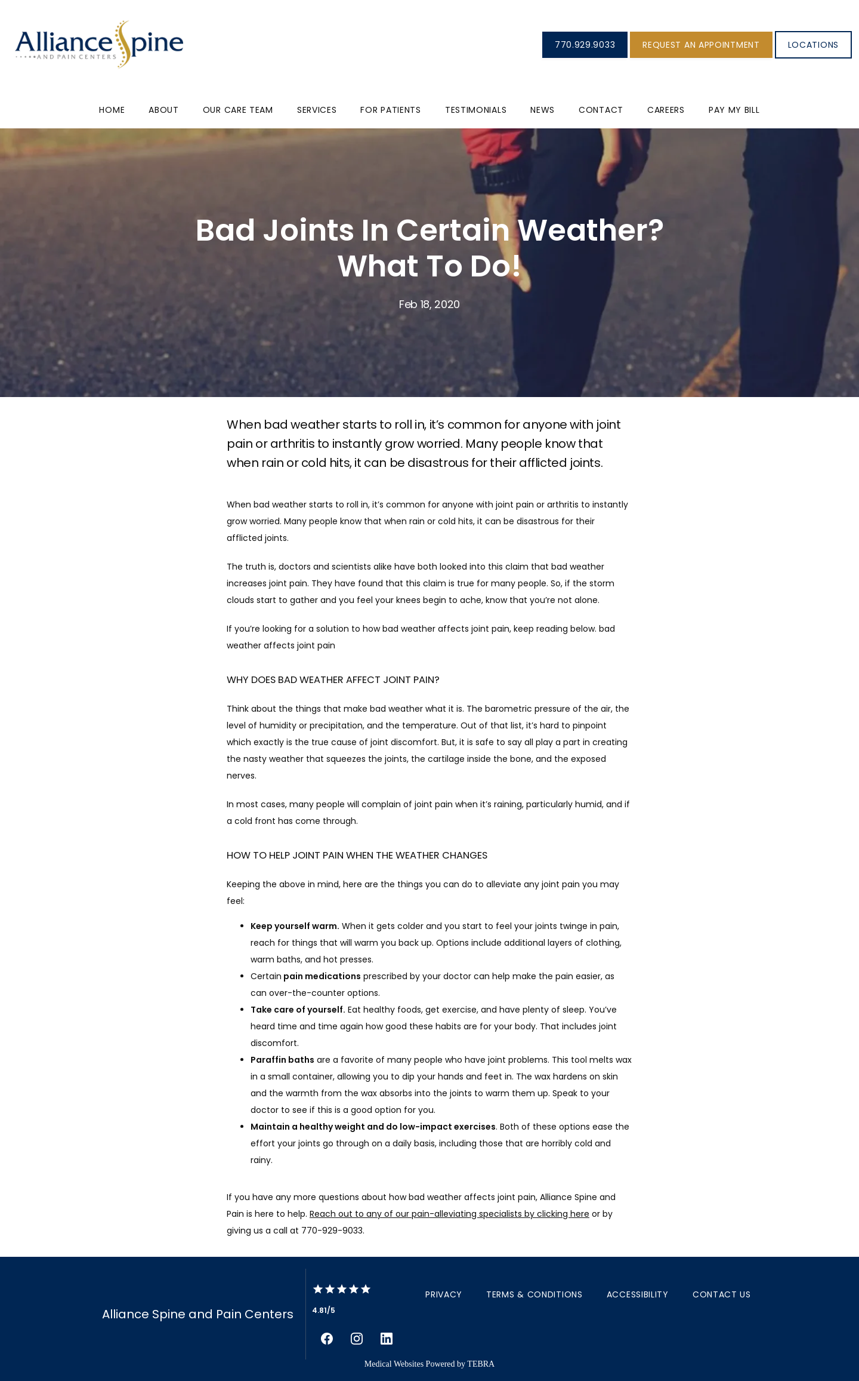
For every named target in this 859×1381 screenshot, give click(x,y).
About (164, 110)
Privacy (443, 1294)
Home (112, 110)
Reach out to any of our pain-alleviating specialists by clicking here (449, 1214)
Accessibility (638, 1294)
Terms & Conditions (534, 1294)
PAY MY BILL (734, 110)
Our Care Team (238, 110)
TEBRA (481, 1364)
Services (317, 110)
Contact (601, 110)
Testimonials (475, 110)
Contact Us (722, 1294)
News (542, 110)
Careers (666, 110)
